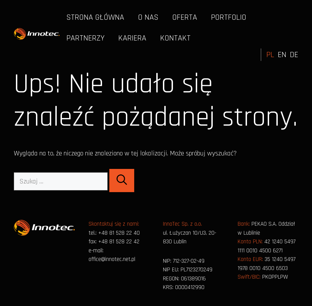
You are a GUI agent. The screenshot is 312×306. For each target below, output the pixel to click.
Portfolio (228, 17)
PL (270, 55)
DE (294, 55)
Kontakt (175, 38)
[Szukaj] (121, 180)
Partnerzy (85, 38)
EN (282, 55)
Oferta (184, 17)
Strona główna (95, 17)
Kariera (132, 38)
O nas (148, 17)
